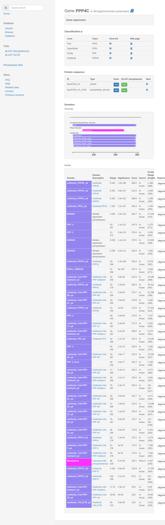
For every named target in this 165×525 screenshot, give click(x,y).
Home (6, 13)
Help (7, 83)
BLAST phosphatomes (17, 51)
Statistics (10, 36)
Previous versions (14, 95)
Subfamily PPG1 (99, 206)
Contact (9, 91)
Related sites (12, 87)
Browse (9, 32)
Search (9, 28)
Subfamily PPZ (99, 339)
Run (124, 84)
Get (116, 84)
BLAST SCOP (12, 54)
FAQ (7, 79)
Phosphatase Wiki (13, 65)
